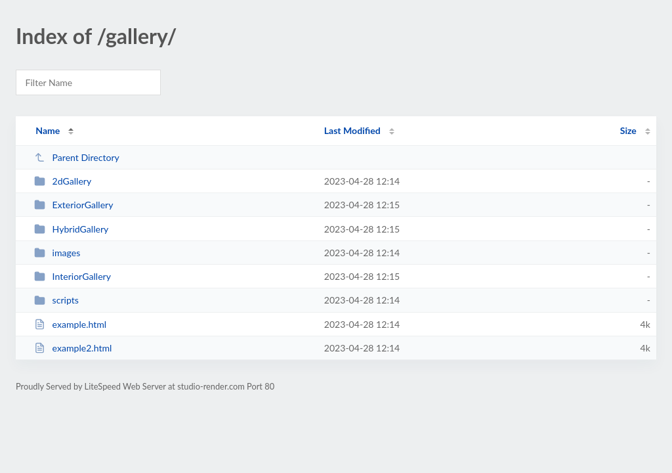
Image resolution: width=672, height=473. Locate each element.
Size (628, 130)
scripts (56, 299)
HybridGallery (71, 229)
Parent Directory (76, 157)
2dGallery (62, 181)
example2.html (73, 347)
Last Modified (352, 130)
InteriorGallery (72, 276)
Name (47, 130)
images (57, 252)
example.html (70, 324)
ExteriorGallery (73, 204)
